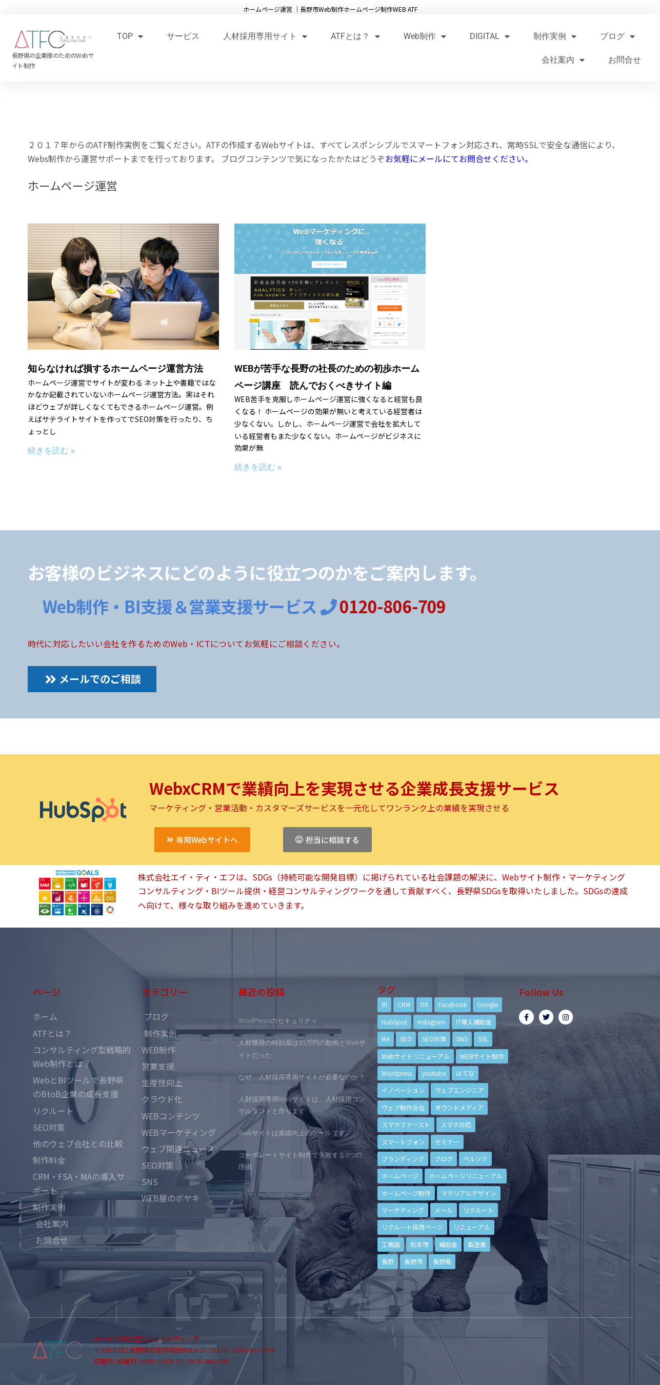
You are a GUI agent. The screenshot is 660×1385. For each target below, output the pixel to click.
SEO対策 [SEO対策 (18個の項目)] (434, 1038)
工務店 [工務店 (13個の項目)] (391, 1244)
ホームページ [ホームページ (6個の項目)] (400, 1175)
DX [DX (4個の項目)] (424, 1004)
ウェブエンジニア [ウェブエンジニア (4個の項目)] (459, 1090)
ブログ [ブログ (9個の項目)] (443, 1158)
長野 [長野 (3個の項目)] (388, 1261)
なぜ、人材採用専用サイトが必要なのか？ (301, 1077)
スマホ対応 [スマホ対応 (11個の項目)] (456, 1124)
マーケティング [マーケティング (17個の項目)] (403, 1210)
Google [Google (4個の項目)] (487, 1004)
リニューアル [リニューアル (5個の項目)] (471, 1226)
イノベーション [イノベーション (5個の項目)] (403, 1090)
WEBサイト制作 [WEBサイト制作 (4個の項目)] (482, 1056)
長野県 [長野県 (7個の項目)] (442, 1261)
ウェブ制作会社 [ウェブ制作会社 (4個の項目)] (403, 1107)
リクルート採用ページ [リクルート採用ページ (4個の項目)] (412, 1226)
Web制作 (425, 36)
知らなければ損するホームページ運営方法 (115, 368)
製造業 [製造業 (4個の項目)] (477, 1244)
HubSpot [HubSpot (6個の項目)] (394, 1021)
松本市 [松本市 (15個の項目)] (419, 1244)
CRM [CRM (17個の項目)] (403, 1004)
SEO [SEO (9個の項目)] (406, 1038)
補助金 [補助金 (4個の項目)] (448, 1244)
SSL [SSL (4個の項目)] (483, 1038)
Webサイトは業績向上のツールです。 (295, 1133)
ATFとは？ (355, 36)
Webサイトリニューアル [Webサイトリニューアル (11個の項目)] (416, 1056)
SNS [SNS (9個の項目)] (462, 1038)
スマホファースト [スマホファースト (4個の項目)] (406, 1124)
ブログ (617, 36)
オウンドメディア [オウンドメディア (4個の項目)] (459, 1107)
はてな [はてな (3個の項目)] (465, 1073)
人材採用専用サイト (265, 36)
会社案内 (563, 59)
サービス (183, 36)
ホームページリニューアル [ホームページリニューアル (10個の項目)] (466, 1175)
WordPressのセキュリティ (277, 1021)
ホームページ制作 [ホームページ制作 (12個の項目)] (406, 1193)
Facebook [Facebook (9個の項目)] (452, 1004)
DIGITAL (490, 36)
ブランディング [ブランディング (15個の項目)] (403, 1158)
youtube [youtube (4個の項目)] (434, 1073)
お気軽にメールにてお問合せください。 (459, 158)
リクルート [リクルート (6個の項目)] (478, 1210)
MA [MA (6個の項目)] (386, 1038)
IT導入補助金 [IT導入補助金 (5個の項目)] (474, 1021)
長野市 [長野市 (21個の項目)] (413, 1261)
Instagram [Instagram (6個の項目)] (431, 1021)
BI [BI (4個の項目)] (384, 1004)
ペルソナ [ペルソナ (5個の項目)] (475, 1158)
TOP (130, 36)
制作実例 (554, 36)
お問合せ (624, 60)
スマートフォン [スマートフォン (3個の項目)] (403, 1141)
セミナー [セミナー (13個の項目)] (447, 1141)
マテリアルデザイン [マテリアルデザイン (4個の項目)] (468, 1193)
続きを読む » (51, 450)
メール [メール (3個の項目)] (443, 1210)
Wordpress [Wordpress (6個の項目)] (397, 1073)
